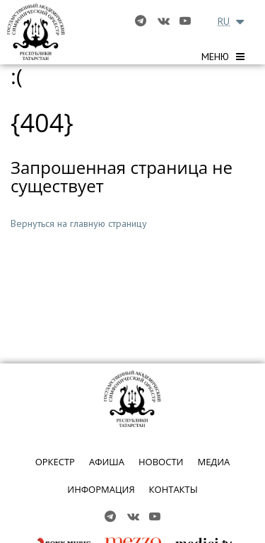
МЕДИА (213, 461)
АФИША (106, 461)
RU (224, 21)
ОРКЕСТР (55, 461)
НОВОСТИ (161, 461)
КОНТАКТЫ (173, 489)
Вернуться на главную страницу (79, 223)
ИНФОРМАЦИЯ (100, 489)
